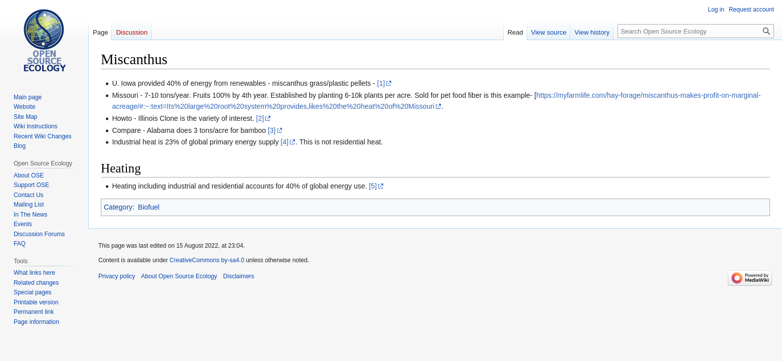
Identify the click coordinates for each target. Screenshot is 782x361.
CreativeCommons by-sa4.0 (207, 260)
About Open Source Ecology (179, 276)
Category (118, 207)
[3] (272, 130)
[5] (373, 186)
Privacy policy (116, 276)
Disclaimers (238, 276)
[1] (381, 83)
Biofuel (149, 207)
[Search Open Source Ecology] (695, 31)
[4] (285, 142)
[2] (260, 118)
